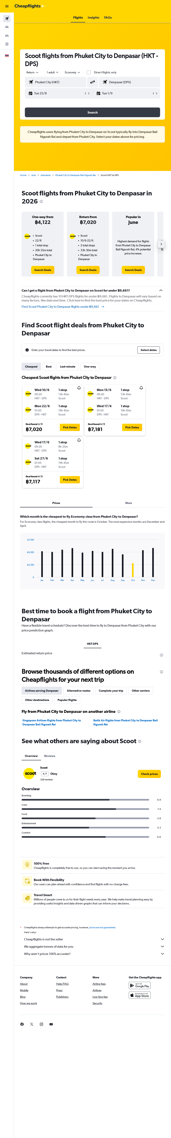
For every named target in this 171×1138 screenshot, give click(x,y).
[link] (42, 270)
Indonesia (46, 175)
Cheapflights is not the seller (94, 939)
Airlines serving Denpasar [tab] (41, 690)
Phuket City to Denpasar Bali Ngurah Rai (75, 175)
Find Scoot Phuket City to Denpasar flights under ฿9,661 (63, 307)
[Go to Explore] (7, 44)
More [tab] (128, 503)
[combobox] (73, 72)
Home (23, 175)
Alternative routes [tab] (78, 690)
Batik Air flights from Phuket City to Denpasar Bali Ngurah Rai (125, 722)
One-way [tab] (90, 366)
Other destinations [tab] (37, 700)
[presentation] (41, 201)
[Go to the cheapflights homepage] (29, 6)
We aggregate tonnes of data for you (94, 946)
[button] (6, 6)
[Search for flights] (7, 19)
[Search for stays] (7, 27)
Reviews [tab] (49, 756)
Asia (33, 175)
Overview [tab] (31, 756)
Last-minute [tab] (67, 366)
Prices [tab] (56, 503)
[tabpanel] (92, 555)
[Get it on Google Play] (140, 985)
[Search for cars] (7, 36)
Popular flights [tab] (67, 700)
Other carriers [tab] (141, 690)
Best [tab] (49, 366)
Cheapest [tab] (31, 366)
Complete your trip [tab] (111, 690)
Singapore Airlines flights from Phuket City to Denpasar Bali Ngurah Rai (51, 722)
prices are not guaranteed (102, 927)
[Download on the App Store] (140, 995)
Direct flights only (105, 72)
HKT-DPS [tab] (92, 643)
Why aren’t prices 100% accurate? (94, 953)
